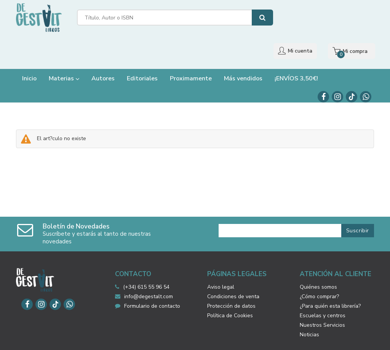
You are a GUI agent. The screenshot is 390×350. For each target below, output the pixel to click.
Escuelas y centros (322, 287)
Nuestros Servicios (322, 296)
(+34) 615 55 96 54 (146, 258)
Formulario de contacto (147, 277)
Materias (64, 50)
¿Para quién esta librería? (330, 277)
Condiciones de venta (233, 268)
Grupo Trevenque (272, 338)
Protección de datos (231, 277)
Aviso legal (220, 258)
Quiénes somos (318, 258)
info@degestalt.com (144, 268)
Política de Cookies (230, 287)
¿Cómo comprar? (319, 268)
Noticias (309, 306)
